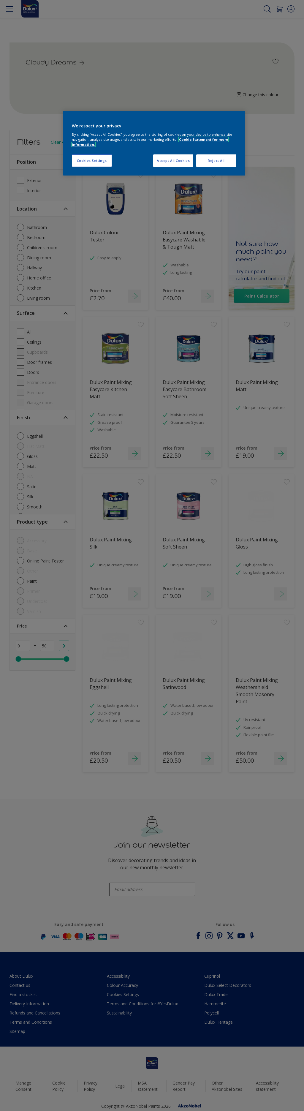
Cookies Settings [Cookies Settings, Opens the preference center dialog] (92, 160)
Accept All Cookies (173, 160)
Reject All (216, 160)
